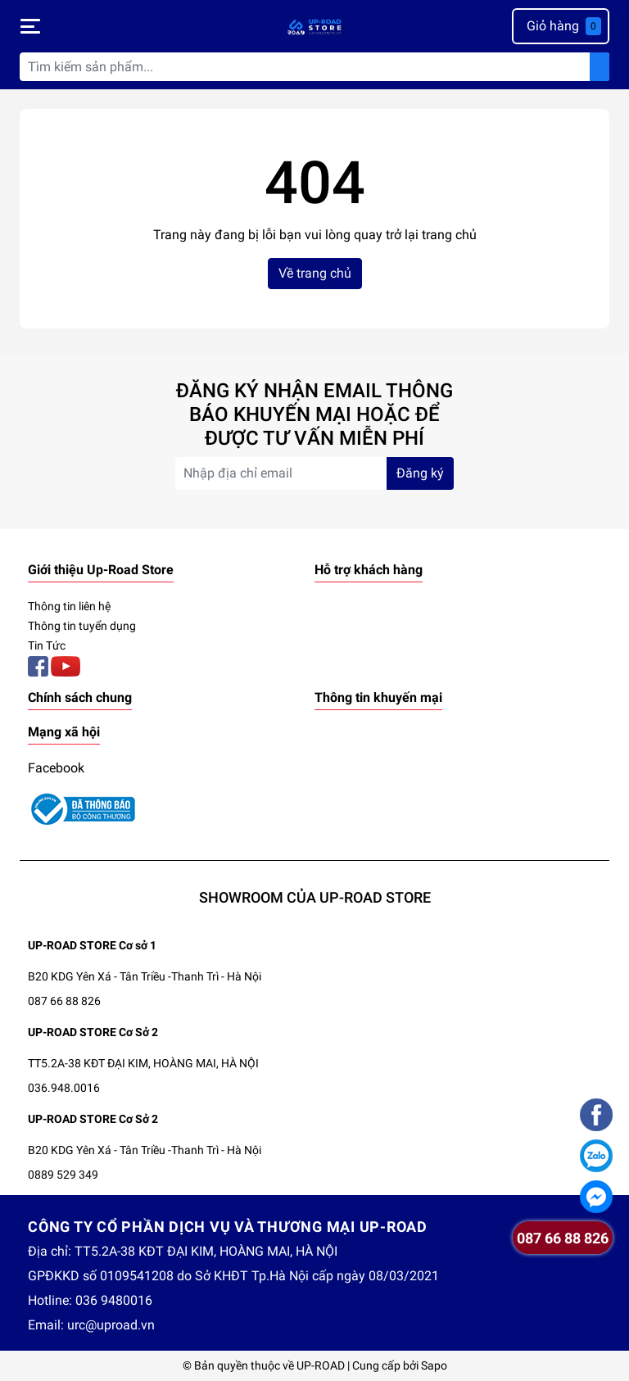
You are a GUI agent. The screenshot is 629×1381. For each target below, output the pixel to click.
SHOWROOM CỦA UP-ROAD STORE (315, 897)
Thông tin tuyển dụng (82, 625)
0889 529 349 (63, 1174)
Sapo (434, 1365)
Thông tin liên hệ (69, 606)
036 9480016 (113, 1300)
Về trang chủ (314, 273)
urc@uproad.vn (111, 1325)
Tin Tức (47, 645)
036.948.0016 (64, 1087)
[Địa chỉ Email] (314, 473)
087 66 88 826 (64, 1000)
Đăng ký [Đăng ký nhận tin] (420, 473)
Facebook (56, 768)
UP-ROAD (320, 1365)
